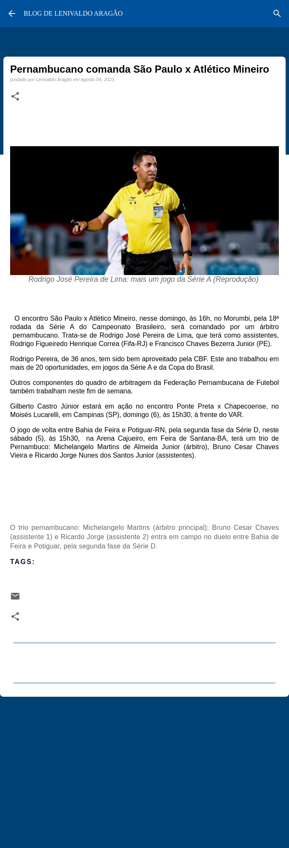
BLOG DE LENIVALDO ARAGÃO (73, 13)
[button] (15, 96)
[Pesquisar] (277, 13)
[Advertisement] (144, 768)
